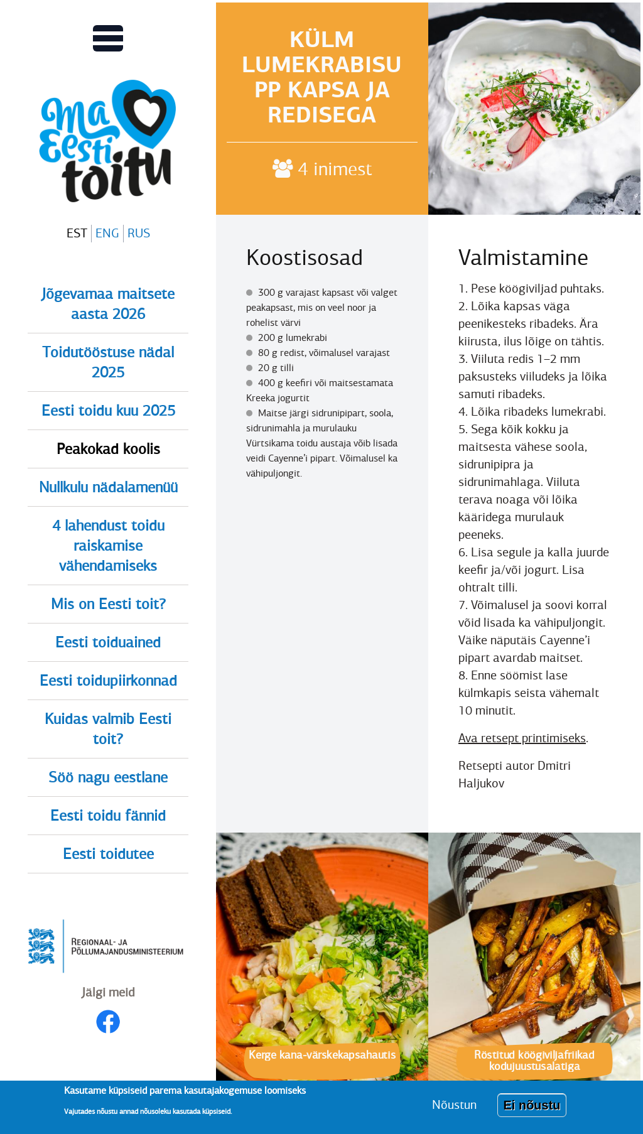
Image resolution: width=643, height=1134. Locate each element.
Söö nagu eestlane (108, 777)
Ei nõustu (531, 1110)
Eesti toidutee (108, 854)
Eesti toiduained (108, 642)
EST (77, 233)
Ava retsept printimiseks (522, 738)
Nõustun (454, 1110)
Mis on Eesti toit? (108, 604)
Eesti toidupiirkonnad (108, 680)
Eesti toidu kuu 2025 (108, 410)
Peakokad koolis (108, 449)
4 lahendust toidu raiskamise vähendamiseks (108, 545)
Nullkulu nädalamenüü (108, 487)
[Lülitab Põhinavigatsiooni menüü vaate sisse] (108, 38)
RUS (138, 233)
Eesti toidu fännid (108, 815)
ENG (107, 233)
